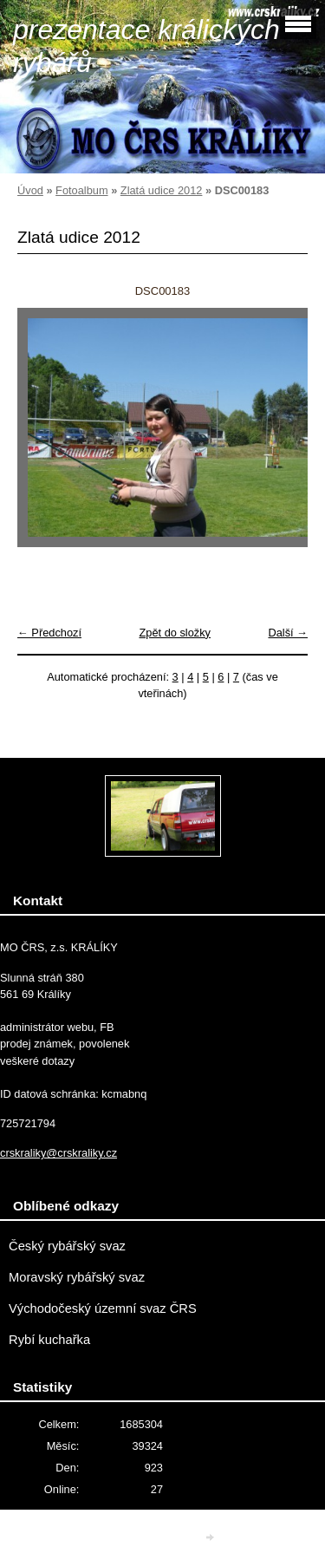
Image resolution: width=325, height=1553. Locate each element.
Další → (288, 632)
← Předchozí (49, 632)
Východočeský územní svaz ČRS (103, 1308)
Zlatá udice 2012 (161, 190)
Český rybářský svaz (67, 1246)
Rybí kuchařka (49, 1340)
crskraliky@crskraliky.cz (58, 1152)
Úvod (30, 190)
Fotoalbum (81, 190)
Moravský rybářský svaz (77, 1277)
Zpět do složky (175, 632)
